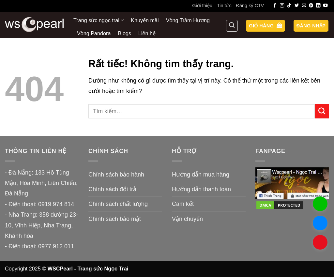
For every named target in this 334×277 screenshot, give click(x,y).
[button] (265, 26)
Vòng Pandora (94, 33)
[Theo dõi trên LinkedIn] (318, 5)
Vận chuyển (187, 219)
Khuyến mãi (145, 20)
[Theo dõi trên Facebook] (275, 5)
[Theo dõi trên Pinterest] (311, 5)
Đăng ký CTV (250, 5)
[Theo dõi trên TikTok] (289, 5)
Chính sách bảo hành (116, 174)
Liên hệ (147, 33)
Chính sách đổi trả (112, 189)
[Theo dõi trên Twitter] (297, 5)
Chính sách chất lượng (118, 204)
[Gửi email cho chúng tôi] (304, 5)
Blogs (124, 33)
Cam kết (183, 204)
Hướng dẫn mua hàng (200, 174)
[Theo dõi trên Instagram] (282, 5)
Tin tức (224, 5)
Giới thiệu (202, 5)
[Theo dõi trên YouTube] (325, 5)
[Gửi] (322, 111)
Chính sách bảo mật (114, 219)
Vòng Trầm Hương (188, 20)
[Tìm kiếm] (232, 26)
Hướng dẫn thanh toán (201, 189)
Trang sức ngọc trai (98, 20)
